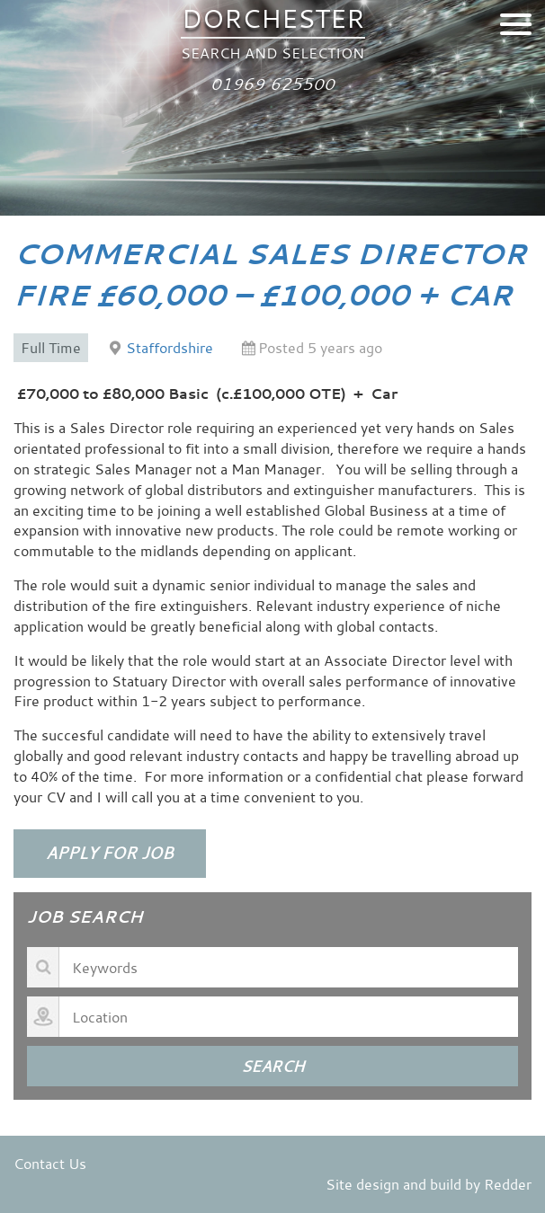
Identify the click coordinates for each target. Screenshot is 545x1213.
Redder (508, 1184)
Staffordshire (169, 348)
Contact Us (49, 1163)
